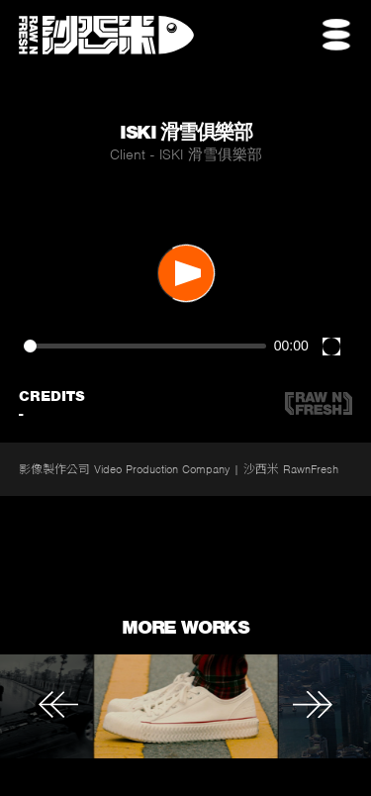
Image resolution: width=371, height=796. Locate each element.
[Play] (186, 273)
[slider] (145, 346)
